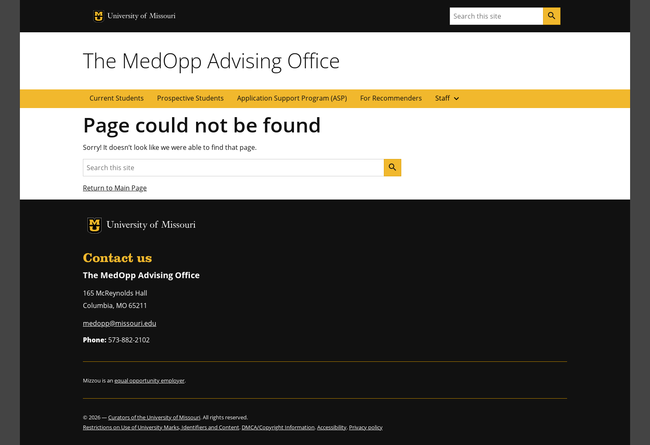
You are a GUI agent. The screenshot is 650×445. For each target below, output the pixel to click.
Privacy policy (366, 427)
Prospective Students (190, 98)
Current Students (117, 98)
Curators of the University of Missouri (154, 417)
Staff (448, 98)
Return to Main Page (115, 187)
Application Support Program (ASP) (292, 98)
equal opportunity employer (149, 380)
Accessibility (332, 427)
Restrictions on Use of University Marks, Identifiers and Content (161, 427)
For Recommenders (391, 98)
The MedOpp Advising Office (211, 60)
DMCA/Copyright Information (278, 427)
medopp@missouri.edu (119, 323)
